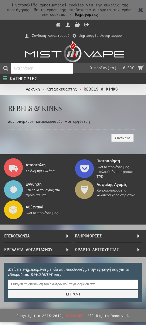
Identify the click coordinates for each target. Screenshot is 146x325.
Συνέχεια (122, 138)
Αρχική (33, 89)
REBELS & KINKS (101, 89)
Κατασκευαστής (61, 89)
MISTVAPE (74, 315)
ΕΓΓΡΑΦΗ (73, 294)
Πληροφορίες (86, 14)
